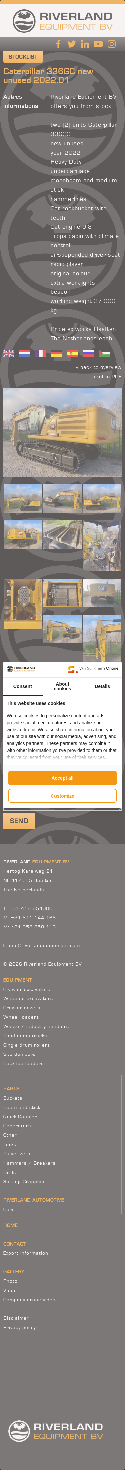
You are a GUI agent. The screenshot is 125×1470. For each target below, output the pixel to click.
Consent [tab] (22, 686)
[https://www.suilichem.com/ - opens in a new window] (93, 669)
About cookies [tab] (62, 686)
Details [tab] (102, 686)
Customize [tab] (62, 796)
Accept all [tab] (62, 778)
